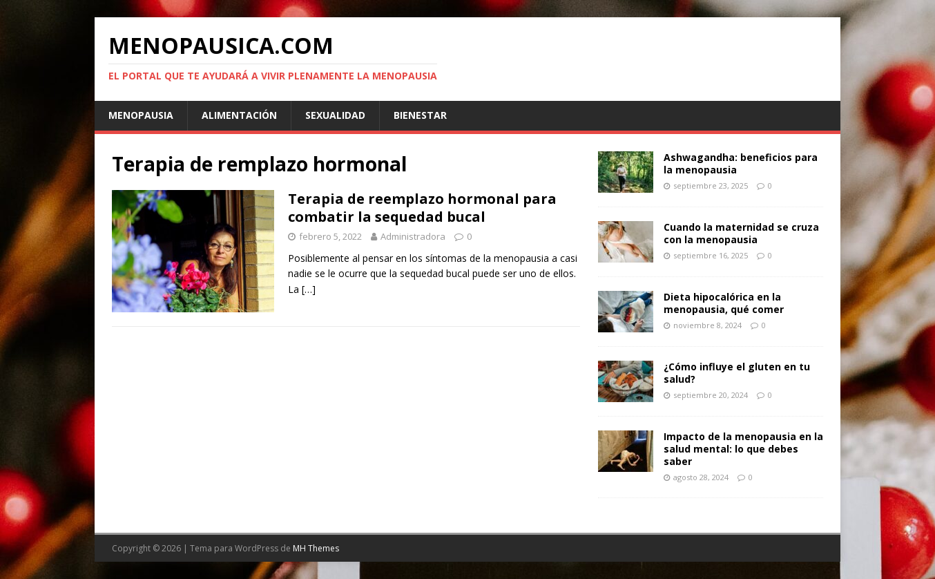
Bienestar (420, 115)
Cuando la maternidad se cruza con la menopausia (741, 233)
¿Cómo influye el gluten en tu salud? (737, 373)
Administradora (412, 236)
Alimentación (239, 115)
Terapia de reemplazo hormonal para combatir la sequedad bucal (422, 207)
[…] (309, 289)
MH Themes (316, 548)
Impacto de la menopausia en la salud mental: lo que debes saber (743, 449)
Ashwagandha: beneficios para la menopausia (741, 163)
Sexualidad (335, 115)
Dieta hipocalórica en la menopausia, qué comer (724, 303)
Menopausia (140, 115)
